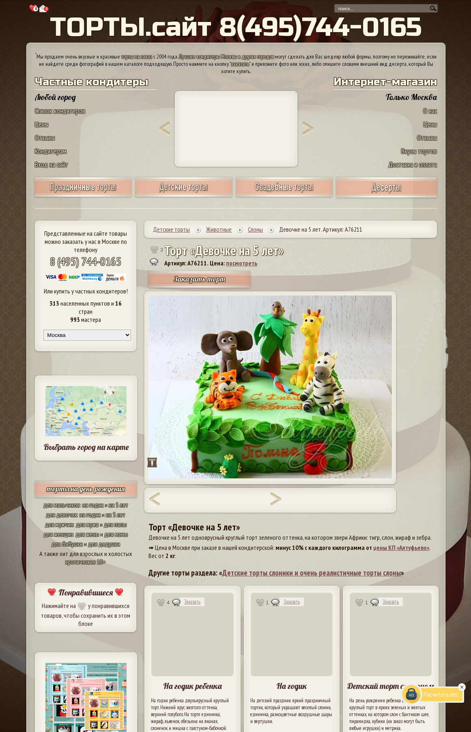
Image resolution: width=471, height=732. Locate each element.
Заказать (192, 601)
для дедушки (104, 544)
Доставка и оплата (412, 164)
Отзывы (45, 137)
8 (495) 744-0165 (85, 261)
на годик (92, 505)
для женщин (58, 534)
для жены (87, 534)
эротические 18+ (85, 562)
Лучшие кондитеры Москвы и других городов (226, 56)
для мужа (87, 524)
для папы (115, 524)
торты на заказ (136, 56)
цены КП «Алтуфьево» (401, 547)
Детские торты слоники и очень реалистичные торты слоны (311, 573)
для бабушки (67, 544)
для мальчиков (61, 505)
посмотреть (241, 263)
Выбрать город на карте (86, 447)
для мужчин (59, 524)
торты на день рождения (86, 488)
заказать (240, 63)
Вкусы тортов (419, 151)
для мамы (116, 534)
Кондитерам (51, 151)
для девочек (61, 514)
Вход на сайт (51, 164)
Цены (41, 124)
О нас (430, 110)
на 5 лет (118, 505)
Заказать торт (199, 279)
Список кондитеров (60, 110)
